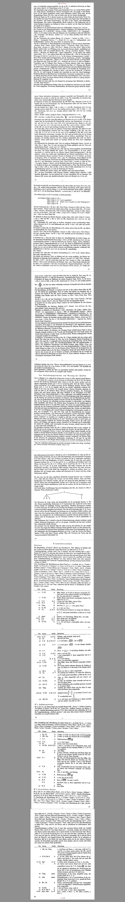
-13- (62, 180)
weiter (62, 898)
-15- (62, 360)
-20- (62, 808)
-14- (62, 270)
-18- (62, 628)
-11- (62, 1)
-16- (62, 449)
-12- (62, 91)
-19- (62, 718)
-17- (62, 539)
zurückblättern (62, 3)
